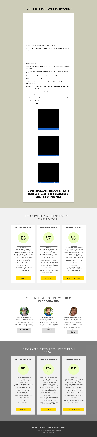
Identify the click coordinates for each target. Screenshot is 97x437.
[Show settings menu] (56, 129)
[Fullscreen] (58, 129)
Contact (63, 427)
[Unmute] (54, 129)
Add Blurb (23, 278)
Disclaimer (34, 427)
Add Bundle (48, 278)
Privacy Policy (42, 427)
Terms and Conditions (53, 427)
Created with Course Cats (48, 432)
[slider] (47, 129)
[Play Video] (39, 129)
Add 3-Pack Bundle (73, 278)
